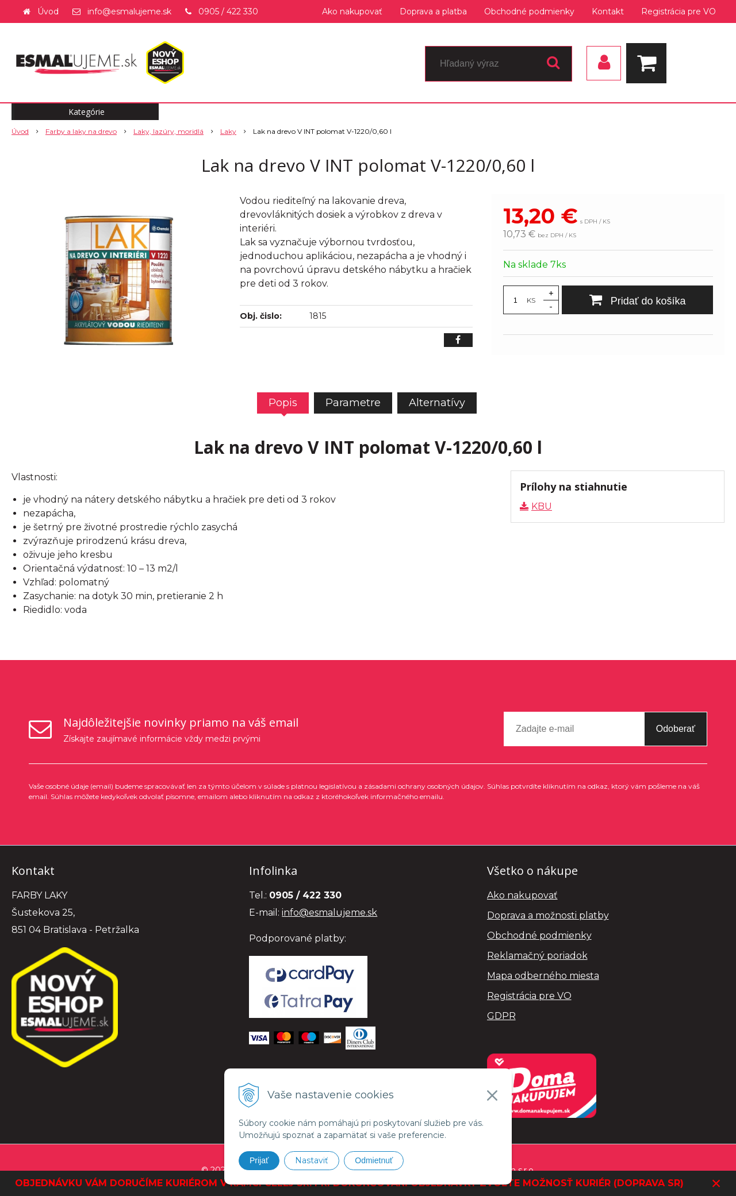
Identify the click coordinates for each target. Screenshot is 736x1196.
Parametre (353, 402)
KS (531, 300)
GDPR (501, 1015)
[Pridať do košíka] (637, 300)
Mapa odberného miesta (543, 975)
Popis (283, 402)
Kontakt (608, 11)
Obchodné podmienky (529, 11)
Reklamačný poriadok (537, 955)
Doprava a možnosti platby (548, 915)
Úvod (48, 11)
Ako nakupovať (352, 11)
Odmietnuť (374, 1160)
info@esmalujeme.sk (129, 11)
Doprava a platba (433, 11)
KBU (541, 506)
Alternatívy (437, 402)
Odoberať (675, 729)
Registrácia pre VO (678, 11)
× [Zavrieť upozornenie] (716, 1183)
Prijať (259, 1160)
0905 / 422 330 (228, 11)
